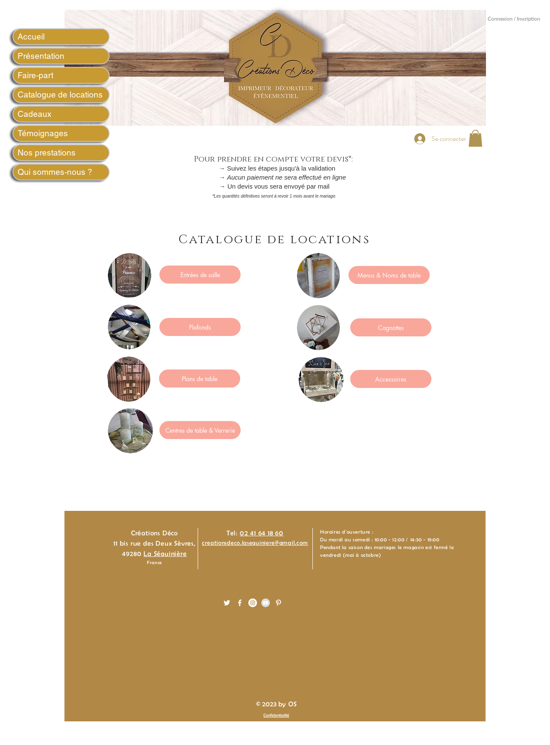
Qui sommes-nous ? (55, 172)
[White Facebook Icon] (239, 602)
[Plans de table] (199, 378)
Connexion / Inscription (514, 18)
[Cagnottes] (390, 327)
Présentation (41, 56)
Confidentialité (276, 715)
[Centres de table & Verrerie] (200, 430)
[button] (475, 138)
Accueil (31, 36)
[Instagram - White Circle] (252, 602)
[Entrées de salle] (200, 275)
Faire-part (35, 75)
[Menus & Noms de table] (389, 275)
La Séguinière (165, 553)
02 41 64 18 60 (262, 533)
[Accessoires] (390, 379)
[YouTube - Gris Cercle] (265, 602)
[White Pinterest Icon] (278, 602)
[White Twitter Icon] (227, 602)
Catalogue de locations (60, 94)
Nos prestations (47, 152)
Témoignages (43, 133)
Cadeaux (35, 114)
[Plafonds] (200, 327)
